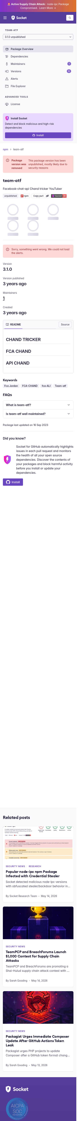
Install (38, 135)
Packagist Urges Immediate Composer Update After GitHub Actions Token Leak (37, 1040)
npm (5, 149)
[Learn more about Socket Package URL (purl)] (47, 196)
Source (65, 324)
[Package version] (38, 37)
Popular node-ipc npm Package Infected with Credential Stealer (33, 873)
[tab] (13, 324)
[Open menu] (5, 17)
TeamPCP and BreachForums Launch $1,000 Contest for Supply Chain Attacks (36, 956)
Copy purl (38, 195)
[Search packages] (69, 18)
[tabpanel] (38, 351)
